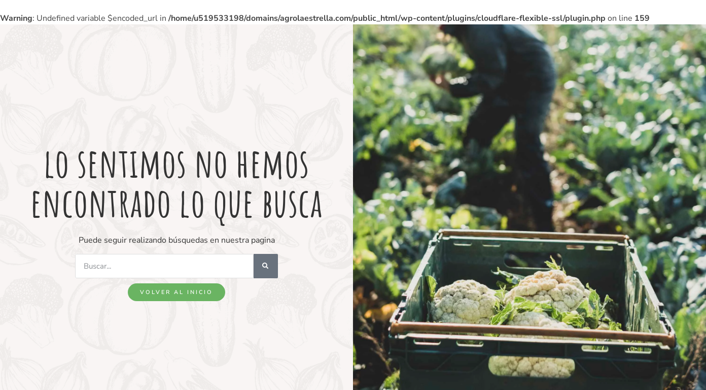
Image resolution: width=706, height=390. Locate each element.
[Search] (266, 266)
